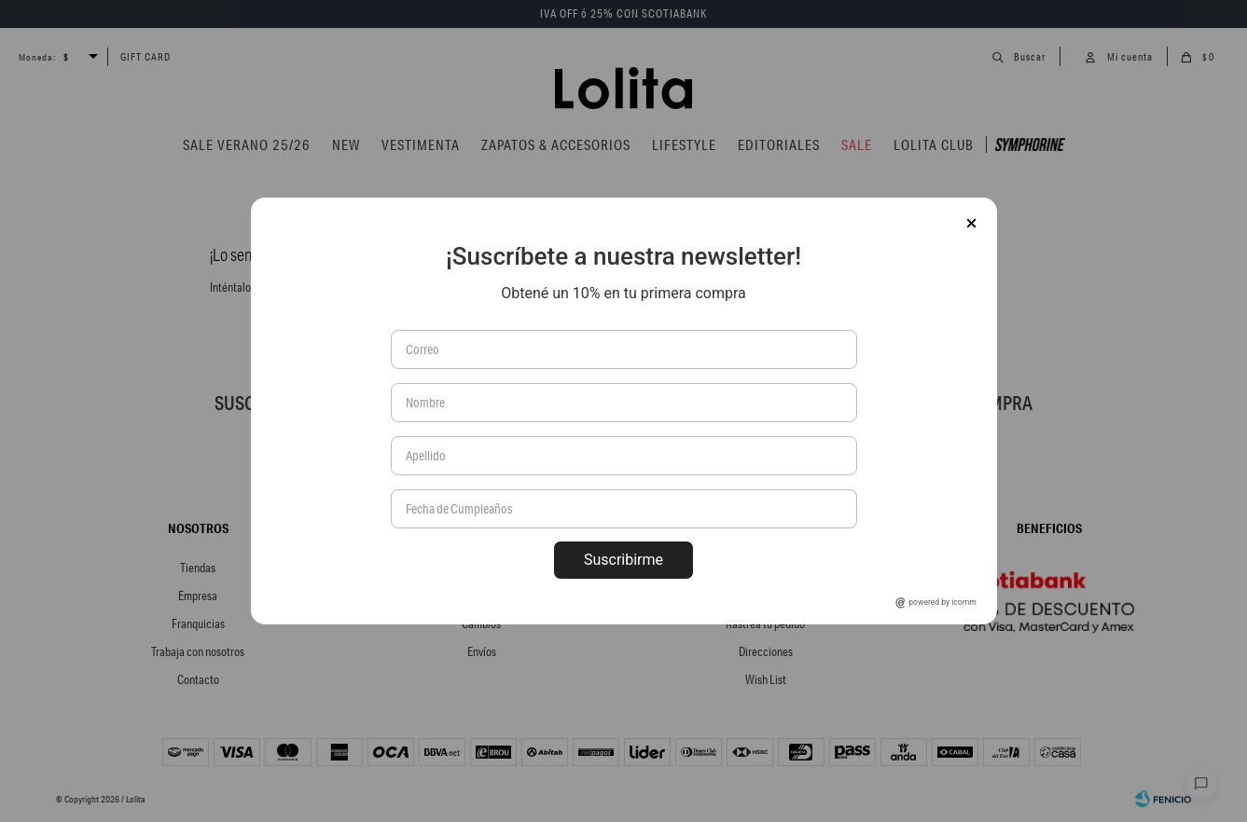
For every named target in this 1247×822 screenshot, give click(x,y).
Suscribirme (623, 560)
